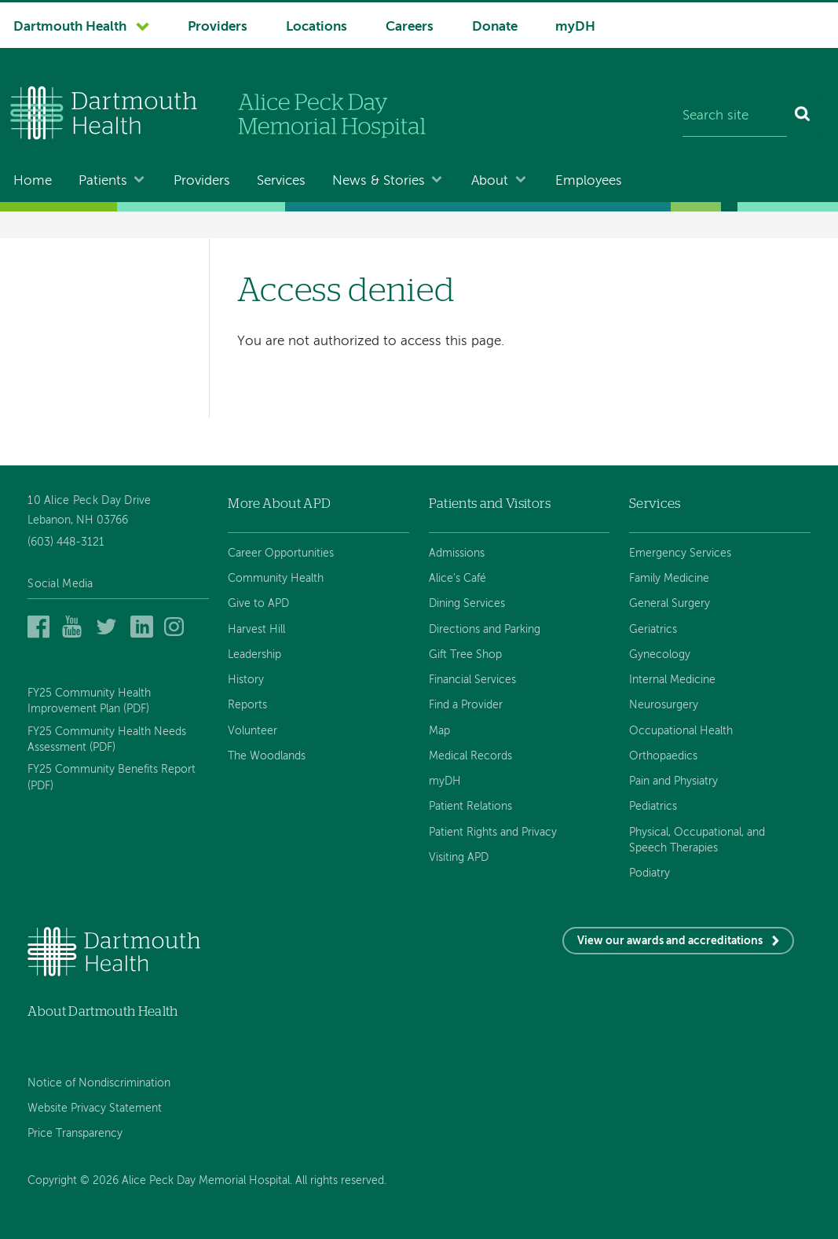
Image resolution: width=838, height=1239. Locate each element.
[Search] (803, 116)
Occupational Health (681, 731)
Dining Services (467, 603)
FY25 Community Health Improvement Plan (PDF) (89, 701)
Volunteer (252, 731)
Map (439, 731)
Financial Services (472, 680)
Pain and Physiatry (673, 781)
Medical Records (470, 756)
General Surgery (669, 603)
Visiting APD (459, 857)
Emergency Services (680, 553)
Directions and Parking (484, 629)
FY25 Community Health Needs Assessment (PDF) (106, 739)
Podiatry (649, 873)
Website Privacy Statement (94, 1108)
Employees (588, 181)
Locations (316, 27)
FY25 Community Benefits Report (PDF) (111, 777)
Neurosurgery (663, 705)
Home (32, 181)
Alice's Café (457, 578)
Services (281, 181)
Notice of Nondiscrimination (98, 1083)
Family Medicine (669, 578)
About (489, 181)
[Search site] (734, 116)
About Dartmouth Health (102, 1011)
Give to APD (258, 603)
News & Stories (378, 181)
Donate (495, 27)
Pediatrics (653, 806)
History (246, 680)
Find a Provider (466, 705)
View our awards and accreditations (670, 941)
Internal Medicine (672, 680)
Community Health (276, 578)
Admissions (457, 553)
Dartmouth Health (69, 27)
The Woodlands (267, 756)
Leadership (254, 654)
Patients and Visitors (490, 503)
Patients (103, 181)
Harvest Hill (256, 629)
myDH (575, 27)
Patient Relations (470, 806)
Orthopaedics (663, 756)
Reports (247, 705)
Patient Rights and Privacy (493, 832)
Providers (217, 27)
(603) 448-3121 (65, 542)
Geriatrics (653, 629)
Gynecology (659, 654)
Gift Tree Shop (465, 654)
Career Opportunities (281, 553)
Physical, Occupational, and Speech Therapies (697, 840)
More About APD (279, 503)
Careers (410, 27)
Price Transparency (75, 1133)
